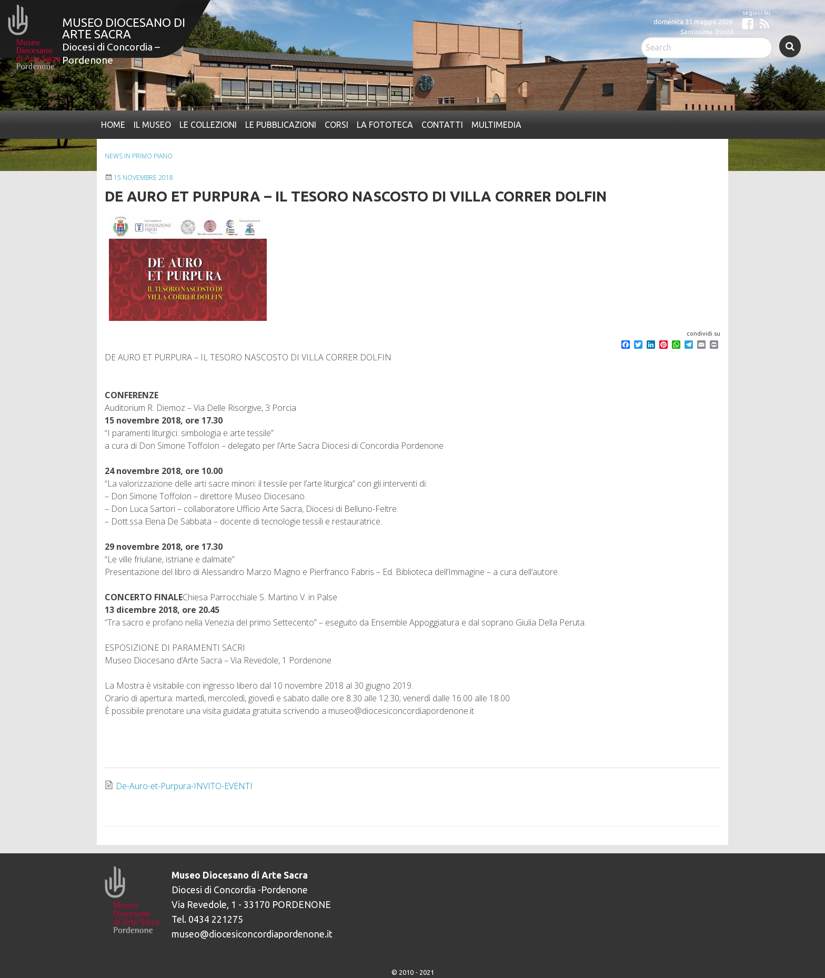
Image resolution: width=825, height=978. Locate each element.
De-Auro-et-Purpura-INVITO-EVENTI (184, 786)
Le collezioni (208, 124)
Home (113, 124)
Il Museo (152, 124)
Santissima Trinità (706, 31)
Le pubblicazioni (280, 124)
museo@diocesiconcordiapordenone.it (252, 934)
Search (790, 46)
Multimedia (496, 124)
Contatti (442, 124)
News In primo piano (139, 156)
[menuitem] (113, 124)
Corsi (336, 124)
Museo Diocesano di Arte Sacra (123, 28)
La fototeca (385, 124)
